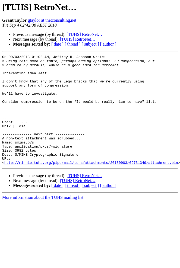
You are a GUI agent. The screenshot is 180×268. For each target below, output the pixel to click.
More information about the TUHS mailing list (42, 219)
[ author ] (108, 44)
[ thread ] (73, 44)
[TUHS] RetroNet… (84, 34)
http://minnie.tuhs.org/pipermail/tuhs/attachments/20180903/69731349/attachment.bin (91, 184)
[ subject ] (90, 44)
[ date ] (57, 44)
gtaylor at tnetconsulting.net (52, 20)
